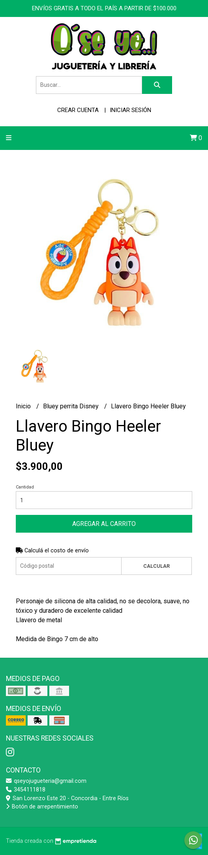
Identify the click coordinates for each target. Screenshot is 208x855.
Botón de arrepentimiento (42, 806)
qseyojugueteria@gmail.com (46, 781)
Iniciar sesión (130, 110)
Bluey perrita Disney (71, 406)
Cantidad (25, 487)
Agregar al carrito (104, 524)
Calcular (156, 566)
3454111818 (25, 789)
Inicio (24, 406)
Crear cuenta (78, 110)
